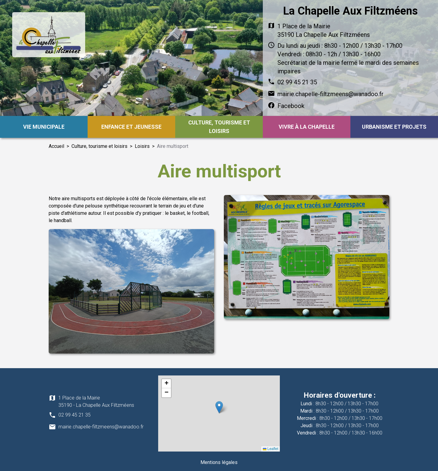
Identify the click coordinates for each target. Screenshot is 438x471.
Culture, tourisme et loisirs (219, 126)
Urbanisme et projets (394, 127)
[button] (219, 407)
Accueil (56, 146)
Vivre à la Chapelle (307, 127)
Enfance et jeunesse (131, 127)
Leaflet (270, 449)
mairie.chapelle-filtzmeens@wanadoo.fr (330, 94)
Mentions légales (219, 462)
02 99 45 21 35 (297, 82)
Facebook (290, 106)
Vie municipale (43, 127)
